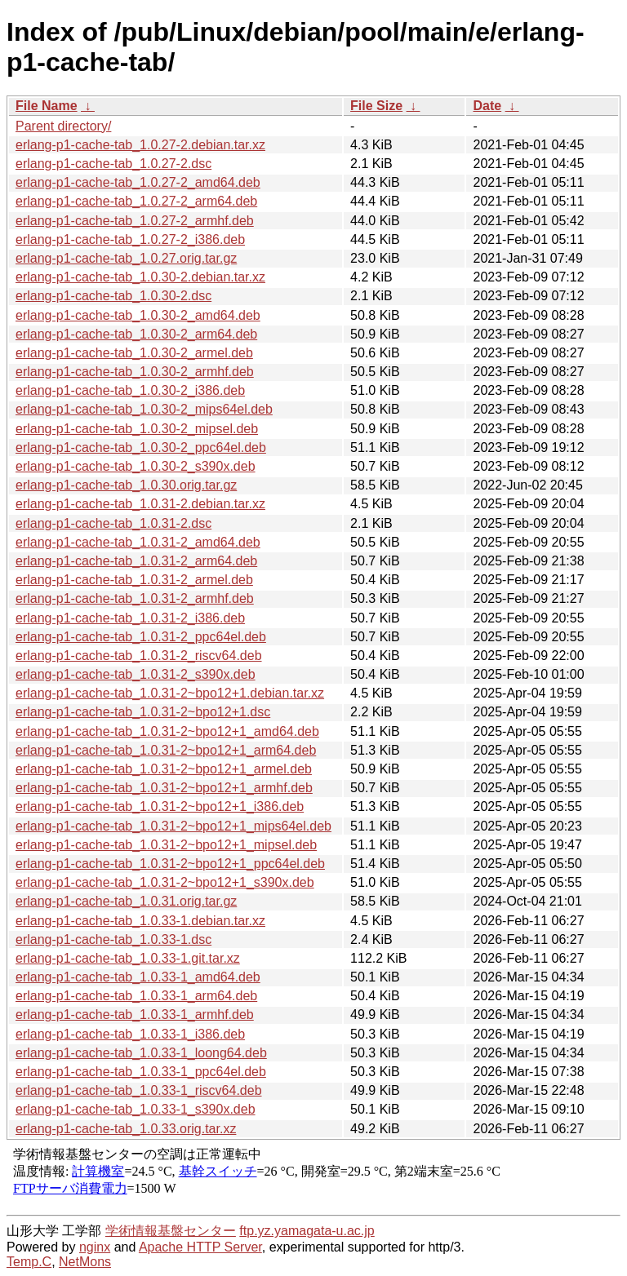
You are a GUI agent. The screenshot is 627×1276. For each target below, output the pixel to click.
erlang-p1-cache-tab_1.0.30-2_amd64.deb (138, 315)
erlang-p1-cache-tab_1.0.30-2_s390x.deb (136, 466)
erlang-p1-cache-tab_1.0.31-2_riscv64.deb (139, 655)
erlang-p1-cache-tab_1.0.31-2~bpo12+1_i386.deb (160, 806)
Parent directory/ (63, 126)
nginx (94, 1247)
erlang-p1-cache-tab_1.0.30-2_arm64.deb (136, 334)
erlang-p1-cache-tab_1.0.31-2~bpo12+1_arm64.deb (166, 750)
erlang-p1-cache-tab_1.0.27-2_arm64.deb (136, 201)
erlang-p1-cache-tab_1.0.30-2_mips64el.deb (144, 409)
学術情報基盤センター (170, 1231)
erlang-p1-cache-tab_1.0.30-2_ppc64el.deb (141, 447)
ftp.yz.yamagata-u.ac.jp (306, 1231)
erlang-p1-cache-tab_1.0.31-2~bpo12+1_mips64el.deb (173, 826)
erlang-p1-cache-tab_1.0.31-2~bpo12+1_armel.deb (164, 769)
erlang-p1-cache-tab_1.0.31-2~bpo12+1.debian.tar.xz (170, 693)
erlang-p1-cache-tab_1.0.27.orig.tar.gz (126, 258)
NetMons (85, 1262)
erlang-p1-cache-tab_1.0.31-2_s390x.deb (136, 674)
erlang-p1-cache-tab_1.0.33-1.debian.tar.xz (140, 921)
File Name (47, 106)
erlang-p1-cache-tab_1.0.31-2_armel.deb (134, 580)
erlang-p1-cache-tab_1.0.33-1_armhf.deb (135, 1014)
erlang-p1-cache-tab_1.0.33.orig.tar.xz (126, 1129)
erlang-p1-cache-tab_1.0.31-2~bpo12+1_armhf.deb (164, 788)
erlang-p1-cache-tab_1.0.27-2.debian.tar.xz (140, 145)
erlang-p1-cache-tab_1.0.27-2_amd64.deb (138, 182)
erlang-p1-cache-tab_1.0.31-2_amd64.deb (138, 542)
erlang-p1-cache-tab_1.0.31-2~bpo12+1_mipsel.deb (166, 845)
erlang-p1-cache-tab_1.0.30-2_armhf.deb (135, 372)
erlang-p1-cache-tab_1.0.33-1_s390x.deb (136, 1109)
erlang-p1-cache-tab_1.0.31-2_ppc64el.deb (141, 637)
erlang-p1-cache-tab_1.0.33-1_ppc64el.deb (141, 1072)
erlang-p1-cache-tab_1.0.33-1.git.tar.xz (128, 958)
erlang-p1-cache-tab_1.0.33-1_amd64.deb (138, 977)
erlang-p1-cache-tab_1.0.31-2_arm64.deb (136, 561)
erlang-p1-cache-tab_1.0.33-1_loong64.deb (141, 1053)
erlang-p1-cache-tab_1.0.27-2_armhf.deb (135, 221)
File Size (376, 106)
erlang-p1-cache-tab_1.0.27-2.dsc (113, 164)
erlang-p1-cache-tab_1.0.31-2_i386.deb (130, 618)
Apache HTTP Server (200, 1247)
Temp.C (29, 1262)
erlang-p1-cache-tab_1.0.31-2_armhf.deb (135, 598)
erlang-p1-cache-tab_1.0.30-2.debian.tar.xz (140, 277)
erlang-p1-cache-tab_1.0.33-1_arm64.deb (136, 996)
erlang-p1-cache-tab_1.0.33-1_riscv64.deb (139, 1090)
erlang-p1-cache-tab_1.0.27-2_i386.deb (130, 239)
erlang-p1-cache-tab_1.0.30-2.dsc (113, 296)
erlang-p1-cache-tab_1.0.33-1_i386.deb (130, 1034)
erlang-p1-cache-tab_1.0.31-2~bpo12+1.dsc (143, 712)
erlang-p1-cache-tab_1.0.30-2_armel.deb (134, 353)
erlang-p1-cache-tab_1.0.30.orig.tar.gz (126, 485)
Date (487, 106)
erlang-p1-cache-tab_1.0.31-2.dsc (113, 523)
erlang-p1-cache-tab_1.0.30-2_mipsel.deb (137, 429)
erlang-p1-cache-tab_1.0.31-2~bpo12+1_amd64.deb (167, 731)
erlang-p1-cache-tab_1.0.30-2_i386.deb (130, 390)
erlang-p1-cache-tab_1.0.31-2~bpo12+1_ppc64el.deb (170, 864)
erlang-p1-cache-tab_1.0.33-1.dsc (113, 939)
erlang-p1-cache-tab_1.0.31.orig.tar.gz (126, 901)
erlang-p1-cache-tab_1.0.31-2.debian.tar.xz (140, 504)
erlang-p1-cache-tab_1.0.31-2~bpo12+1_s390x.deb (165, 882)
